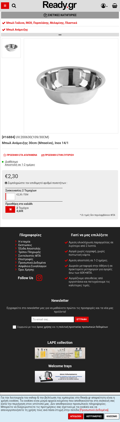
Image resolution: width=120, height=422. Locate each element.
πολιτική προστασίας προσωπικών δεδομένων (83, 327)
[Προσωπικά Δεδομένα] (94, 410)
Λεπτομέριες (94, 416)
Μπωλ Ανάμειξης (15, 29)
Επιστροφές (25, 259)
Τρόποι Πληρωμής (29, 252)
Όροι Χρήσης (26, 269)
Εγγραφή (82, 319)
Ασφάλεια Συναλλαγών (32, 266)
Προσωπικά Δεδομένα (32, 262)
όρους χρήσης (44, 327)
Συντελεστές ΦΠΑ (29, 255)
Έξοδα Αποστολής (29, 248)
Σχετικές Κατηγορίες (60, 15)
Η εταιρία (24, 241)
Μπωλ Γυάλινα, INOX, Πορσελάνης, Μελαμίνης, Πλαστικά (39, 22)
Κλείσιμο (112, 416)
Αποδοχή (75, 416)
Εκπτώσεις (25, 245)
